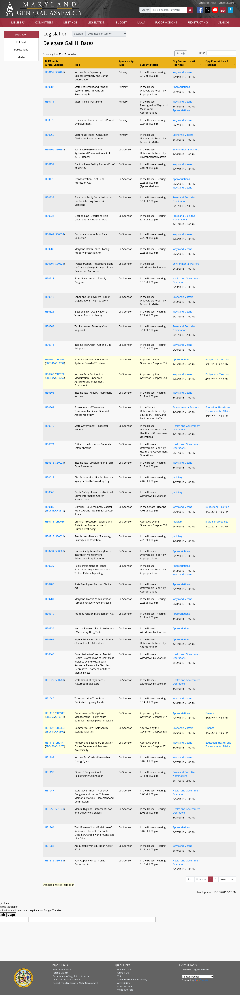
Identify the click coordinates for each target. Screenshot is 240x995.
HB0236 (49, 216)
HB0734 (49, 551)
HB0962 (49, 134)
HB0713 (49, 521)
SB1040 (59, 809)
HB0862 (49, 639)
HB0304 (49, 263)
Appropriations (181, 87)
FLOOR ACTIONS (166, 22)
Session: (79, 33)
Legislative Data (201, 969)
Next (223, 879)
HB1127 (49, 728)
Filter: (217, 53)
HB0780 (49, 584)
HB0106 (49, 149)
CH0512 (59, 510)
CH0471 (60, 742)
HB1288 (49, 845)
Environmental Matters (186, 149)
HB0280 (49, 249)
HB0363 (49, 326)
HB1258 (49, 809)
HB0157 (49, 72)
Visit (119, 976)
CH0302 (59, 731)
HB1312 (49, 860)
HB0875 (49, 120)
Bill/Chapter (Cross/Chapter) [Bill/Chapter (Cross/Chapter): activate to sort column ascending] (54, 62)
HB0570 (49, 426)
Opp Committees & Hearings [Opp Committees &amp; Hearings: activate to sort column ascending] (216, 62)
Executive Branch (62, 969)
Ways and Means (182, 72)
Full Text (21, 42)
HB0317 (49, 278)
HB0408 (49, 374)
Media (21, 57)
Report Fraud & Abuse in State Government (75, 982)
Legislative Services (207, 2)
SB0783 (59, 680)
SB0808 (59, 551)
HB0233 (49, 197)
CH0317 (60, 713)
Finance (209, 713)
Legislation (21, 34)
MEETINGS (70, 22)
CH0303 (60, 728)
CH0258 (60, 374)
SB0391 (59, 149)
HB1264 (49, 827)
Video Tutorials (125, 989)
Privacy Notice (124, 986)
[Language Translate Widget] (198, 976)
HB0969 (49, 654)
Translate (202, 980)
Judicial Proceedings (216, 521)
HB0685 (49, 507)
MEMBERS (18, 22)
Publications (21, 49)
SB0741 (50, 363)
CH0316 (59, 717)
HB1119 (49, 713)
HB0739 (49, 565)
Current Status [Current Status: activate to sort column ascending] (149, 64)
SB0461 (50, 746)
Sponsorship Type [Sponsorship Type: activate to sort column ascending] (125, 62)
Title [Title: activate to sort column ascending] (77, 64)
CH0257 (59, 378)
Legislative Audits (226, 2)
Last (232, 879)
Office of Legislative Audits (66, 979)
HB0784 (49, 599)
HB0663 (49, 492)
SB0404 (50, 378)
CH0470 (59, 746)
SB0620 (59, 536)
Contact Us (123, 972)
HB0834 (49, 628)
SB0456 (59, 860)
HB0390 (49, 359)
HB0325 (49, 311)
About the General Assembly (132, 979)
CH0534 (59, 363)
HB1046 (49, 698)
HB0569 (49, 407)
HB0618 (49, 477)
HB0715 (49, 536)
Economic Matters (183, 134)
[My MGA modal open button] (222, 10)
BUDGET (121, 22)
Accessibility (123, 982)
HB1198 (49, 757)
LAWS (141, 22)
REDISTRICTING (198, 22)
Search (145, 10)
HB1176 (49, 742)
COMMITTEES (44, 22)
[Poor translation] (11, 914)
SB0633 (50, 510)
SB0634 (50, 731)
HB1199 (49, 772)
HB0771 (49, 101)
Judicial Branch (60, 972)
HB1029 (49, 680)
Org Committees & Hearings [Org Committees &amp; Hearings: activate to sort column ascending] (184, 62)
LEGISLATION (96, 22)
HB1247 (49, 790)
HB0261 (49, 234)
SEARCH (223, 22)
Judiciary (177, 477)
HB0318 (49, 297)
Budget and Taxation (217, 359)
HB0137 (49, 164)
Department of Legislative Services (71, 976)
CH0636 (60, 521)
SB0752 (50, 717)
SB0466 (59, 72)
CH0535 (60, 359)
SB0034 (59, 234)
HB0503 (49, 392)
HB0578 (49, 462)
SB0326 (59, 263)
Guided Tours (124, 969)
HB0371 (49, 344)
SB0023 (59, 462)
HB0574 (49, 444)
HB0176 (49, 179)
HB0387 (49, 87)
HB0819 (49, 613)
